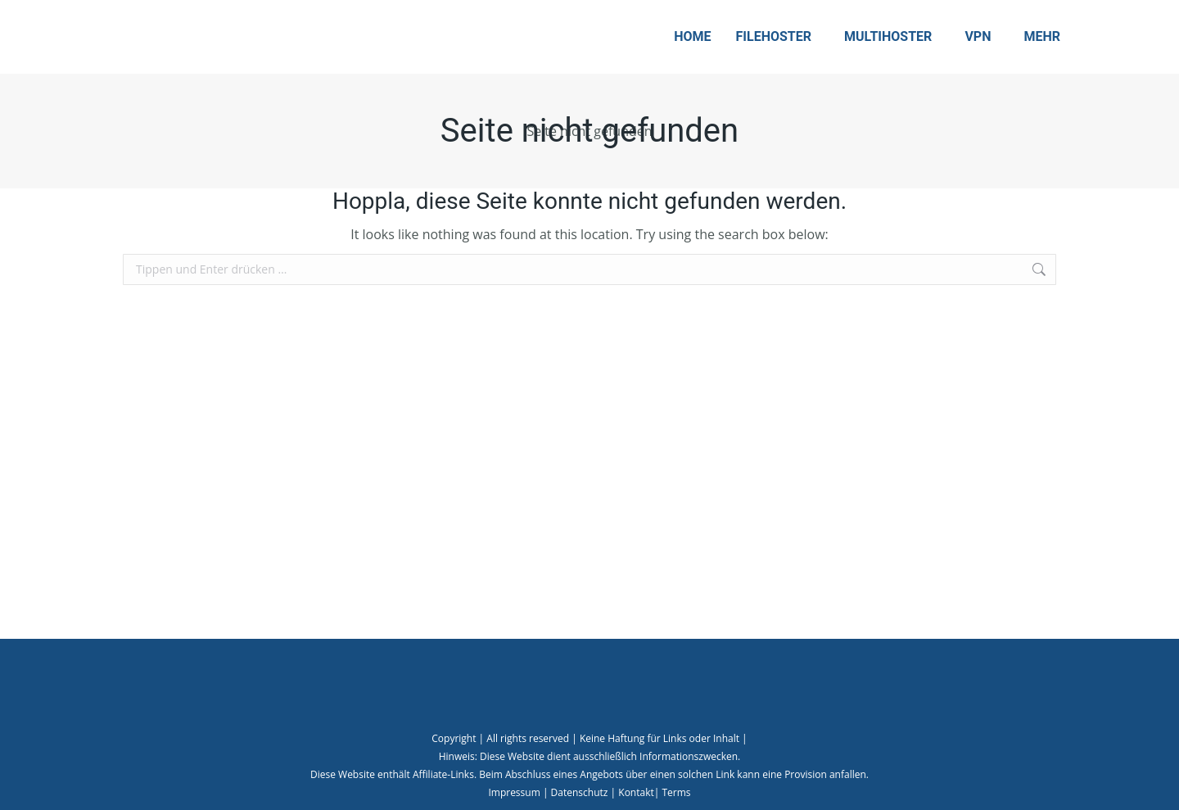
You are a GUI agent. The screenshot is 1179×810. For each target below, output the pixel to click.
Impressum (514, 792)
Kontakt (635, 792)
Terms (676, 792)
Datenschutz (579, 792)
